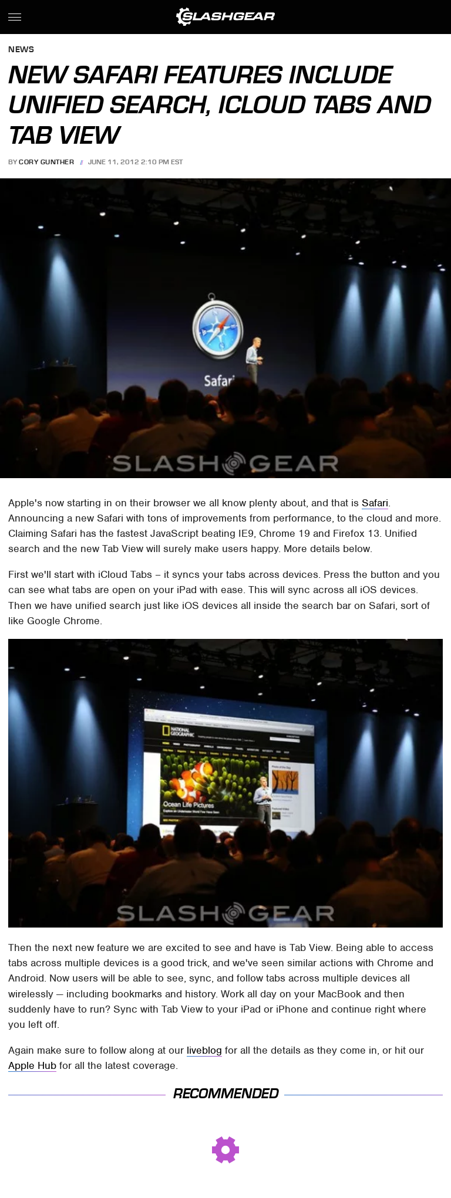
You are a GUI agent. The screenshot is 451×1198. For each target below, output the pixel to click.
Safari (375, 502)
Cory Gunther (46, 162)
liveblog (204, 1050)
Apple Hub (32, 1065)
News (21, 50)
